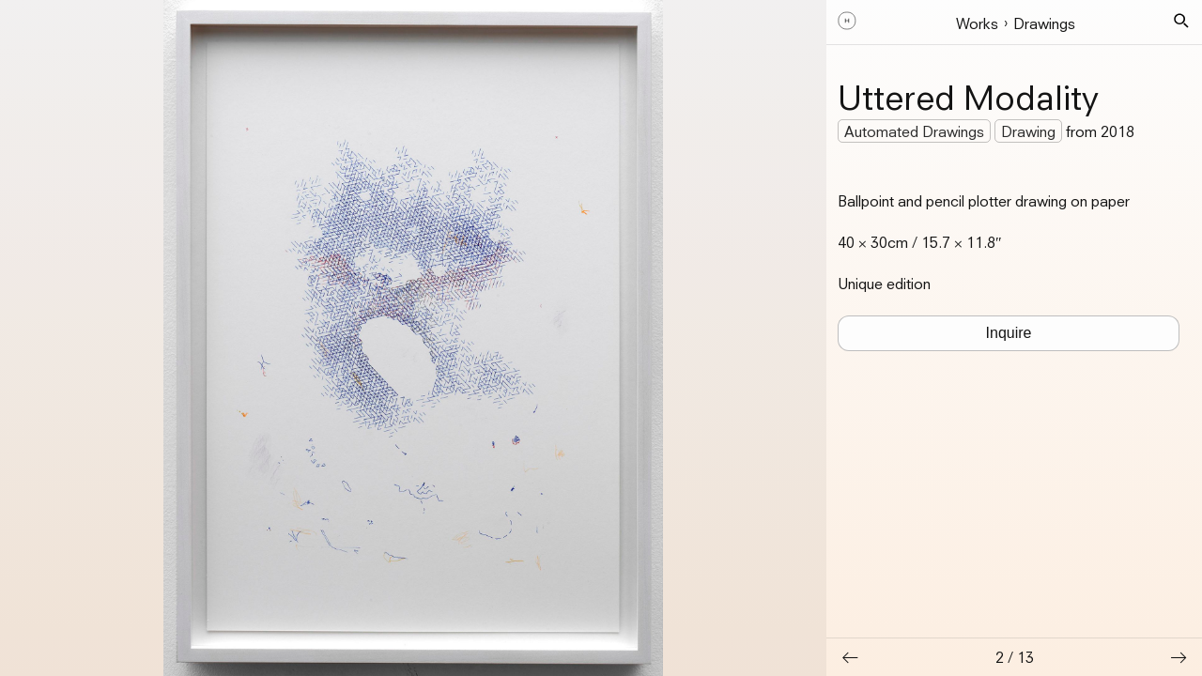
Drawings (1044, 23)
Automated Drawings (914, 131)
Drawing (1028, 131)
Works (977, 23)
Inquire (1009, 333)
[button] (1181, 20)
